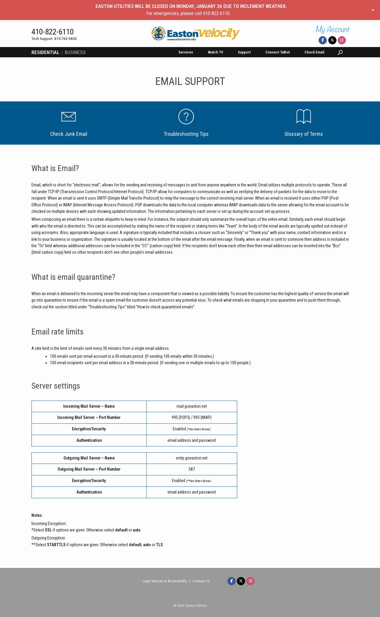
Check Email (314, 52)
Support (244, 52)
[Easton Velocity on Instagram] (342, 40)
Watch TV (215, 52)
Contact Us (201, 581)
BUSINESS (75, 52)
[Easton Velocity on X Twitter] (332, 40)
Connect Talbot (277, 52)
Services (185, 52)
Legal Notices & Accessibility (165, 581)
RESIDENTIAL (45, 52)
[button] (340, 52)
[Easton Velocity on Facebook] (323, 40)
